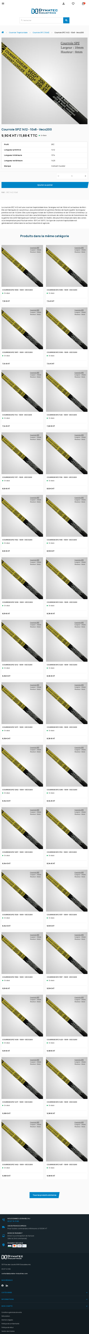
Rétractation (5, 1316)
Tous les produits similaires (44, 1195)
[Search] (66, 20)
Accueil (3, 31)
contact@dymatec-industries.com (14, 1273)
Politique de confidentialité (10, 1324)
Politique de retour (7, 1327)
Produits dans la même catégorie (44, 236)
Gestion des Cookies (8, 1331)
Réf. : (3, 192)
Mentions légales (7, 1320)
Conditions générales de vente (11, 1312)
